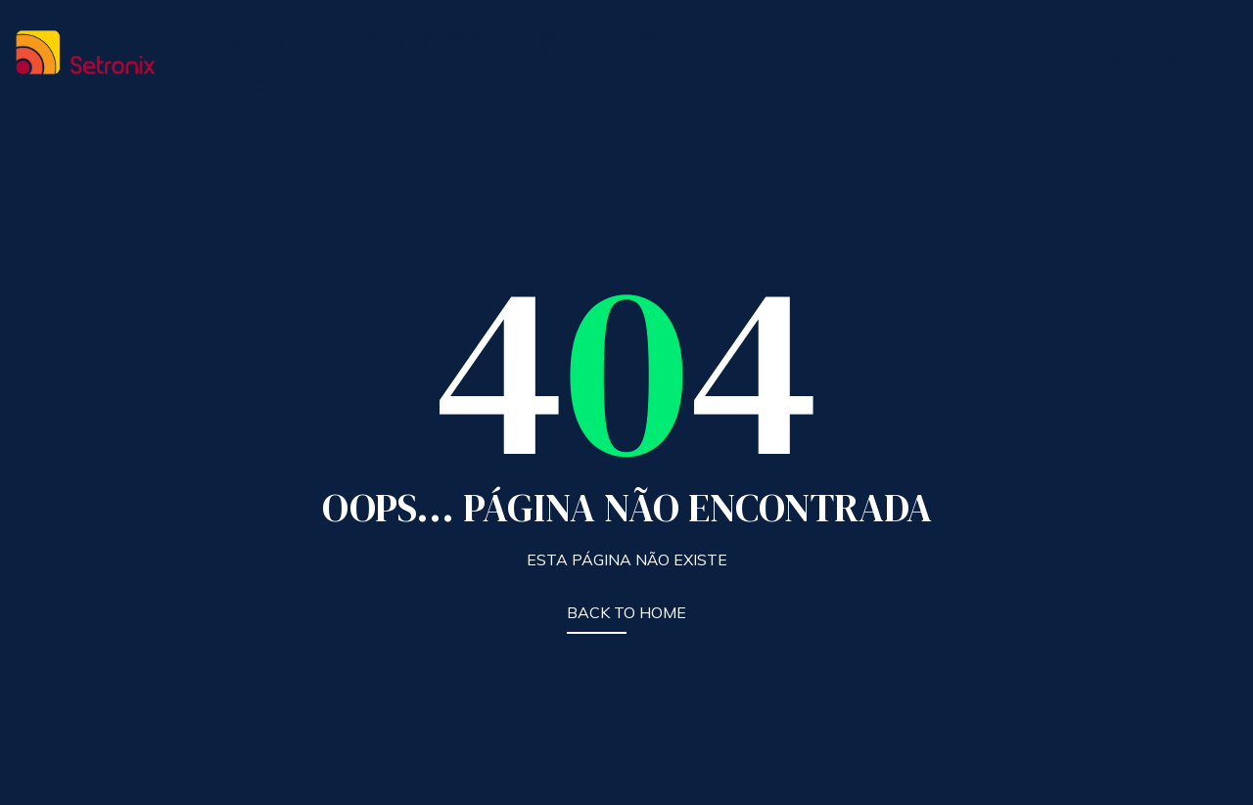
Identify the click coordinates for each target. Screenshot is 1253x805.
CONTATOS (237, 85)
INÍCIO (218, 42)
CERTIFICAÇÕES (424, 42)
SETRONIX (303, 42)
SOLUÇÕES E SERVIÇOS (592, 42)
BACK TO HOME (626, 612)
